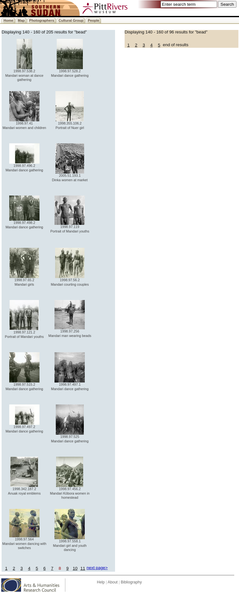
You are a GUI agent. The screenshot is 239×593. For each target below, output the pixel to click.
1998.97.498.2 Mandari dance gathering (24, 223)
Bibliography (131, 582)
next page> (97, 567)
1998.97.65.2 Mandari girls (24, 280)
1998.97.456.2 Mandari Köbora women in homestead (70, 491)
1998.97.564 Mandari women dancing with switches (24, 542)
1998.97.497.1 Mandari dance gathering (70, 384)
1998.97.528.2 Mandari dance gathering (70, 71)
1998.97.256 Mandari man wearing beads (69, 331)
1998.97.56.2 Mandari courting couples (70, 280)
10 (75, 568)
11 (82, 568)
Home (8, 20)
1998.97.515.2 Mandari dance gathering (24, 384)
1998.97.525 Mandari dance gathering (70, 437)
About (113, 582)
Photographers (41, 20)
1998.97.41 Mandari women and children (24, 123)
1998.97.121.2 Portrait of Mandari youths (24, 332)
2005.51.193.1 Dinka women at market (70, 176)
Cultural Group (71, 20)
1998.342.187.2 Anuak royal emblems (24, 489)
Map (21, 20)
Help (101, 582)
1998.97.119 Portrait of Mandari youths (69, 227)
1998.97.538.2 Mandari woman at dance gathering (24, 74)
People (93, 20)
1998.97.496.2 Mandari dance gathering (24, 166)
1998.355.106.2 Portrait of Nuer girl (69, 123)
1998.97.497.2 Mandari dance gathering (24, 427)
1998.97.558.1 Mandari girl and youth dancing (69, 544)
